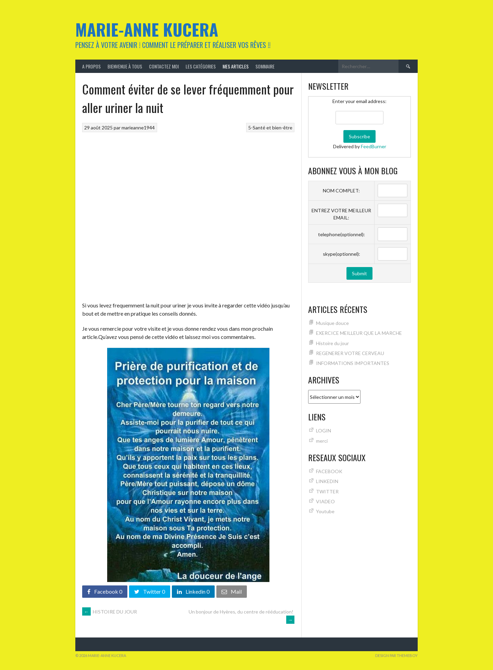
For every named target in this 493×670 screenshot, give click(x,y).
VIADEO (325, 501)
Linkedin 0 (193, 591)
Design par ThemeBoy (396, 655)
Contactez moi (164, 66)
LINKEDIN (327, 481)
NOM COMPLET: (341, 190)
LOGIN (323, 430)
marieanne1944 (138, 127)
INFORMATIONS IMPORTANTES (352, 363)
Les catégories (201, 66)
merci (322, 441)
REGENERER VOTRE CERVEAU (350, 353)
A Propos (91, 66)
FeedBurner (373, 146)
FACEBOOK (329, 471)
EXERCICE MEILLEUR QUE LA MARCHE (359, 333)
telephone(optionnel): (341, 234)
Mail (232, 591)
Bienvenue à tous (125, 66)
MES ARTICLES (236, 66)
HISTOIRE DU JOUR (109, 612)
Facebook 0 (104, 591)
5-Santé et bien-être (270, 127)
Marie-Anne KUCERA (146, 29)
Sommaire (265, 66)
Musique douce (332, 323)
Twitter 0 (149, 591)
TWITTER (327, 491)
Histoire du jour (332, 343)
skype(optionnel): (341, 254)
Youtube (325, 511)
